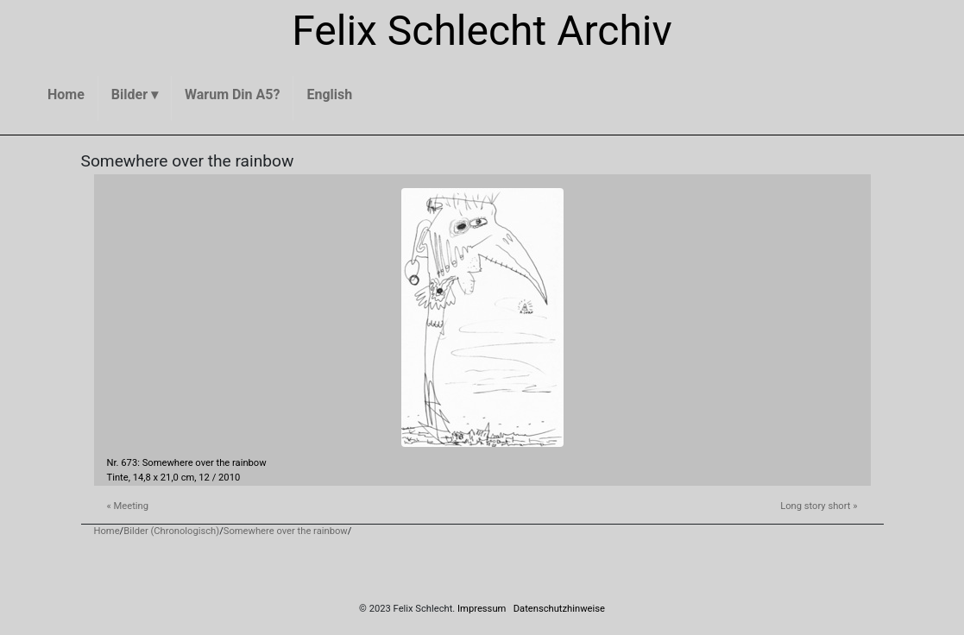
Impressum (481, 608)
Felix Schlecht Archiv (482, 30)
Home (107, 531)
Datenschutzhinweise (559, 608)
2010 (229, 477)
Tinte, (118, 477)
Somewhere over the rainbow (286, 531)
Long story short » (818, 506)
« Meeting (128, 506)
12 (204, 477)
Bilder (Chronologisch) (171, 531)
